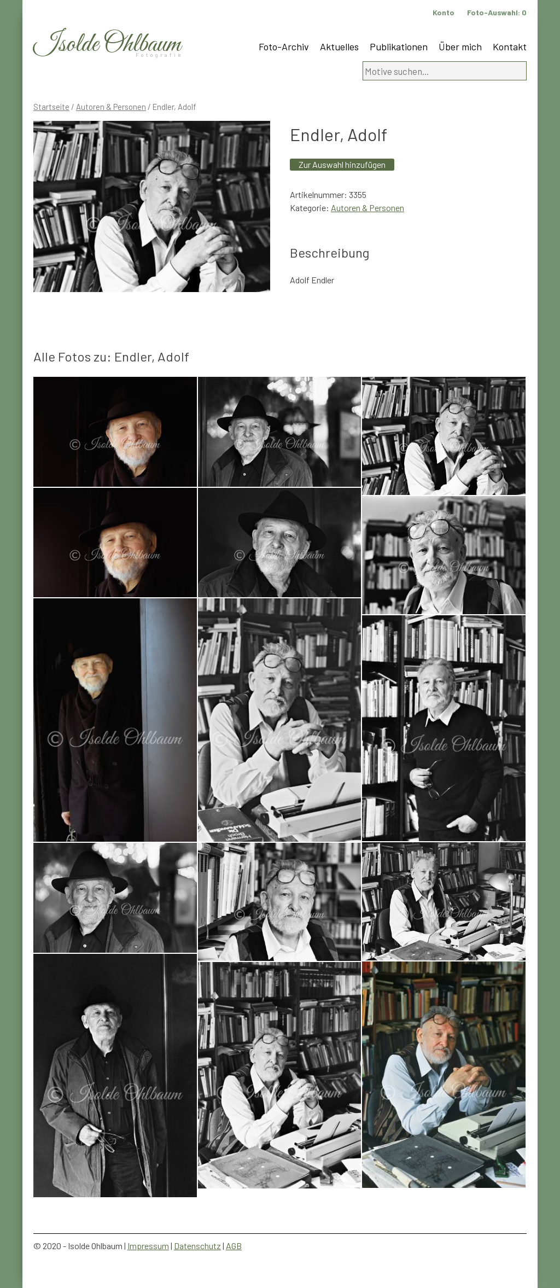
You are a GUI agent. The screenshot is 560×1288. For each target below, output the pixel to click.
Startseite (51, 107)
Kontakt (510, 46)
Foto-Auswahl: (497, 12)
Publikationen (399, 46)
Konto (443, 12)
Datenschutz (197, 1245)
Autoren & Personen (111, 107)
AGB (234, 1245)
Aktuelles (339, 46)
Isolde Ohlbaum (107, 44)
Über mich (460, 46)
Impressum (148, 1245)
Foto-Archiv (284, 46)
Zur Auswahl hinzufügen (342, 164)
